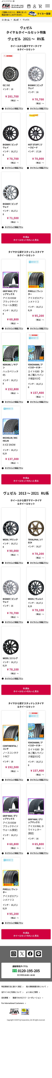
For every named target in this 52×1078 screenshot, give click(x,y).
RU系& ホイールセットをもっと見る (26, 980)
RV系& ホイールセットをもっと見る (26, 502)
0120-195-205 (29, 1016)
